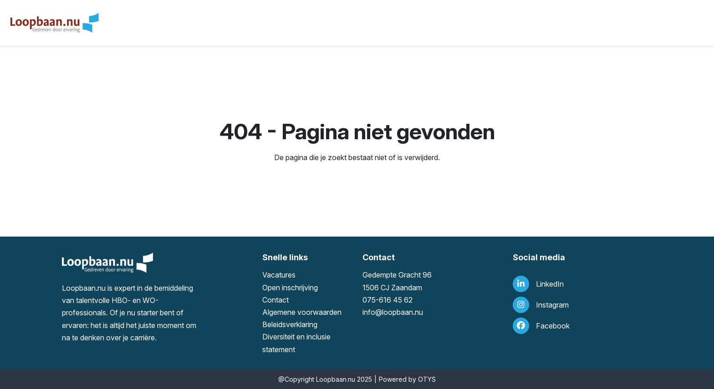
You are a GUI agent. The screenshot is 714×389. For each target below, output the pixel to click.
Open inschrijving (290, 287)
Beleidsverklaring (289, 324)
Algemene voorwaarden (302, 312)
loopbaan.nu (402, 312)
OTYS (427, 379)
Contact (275, 299)
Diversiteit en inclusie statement (296, 343)
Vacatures (279, 274)
